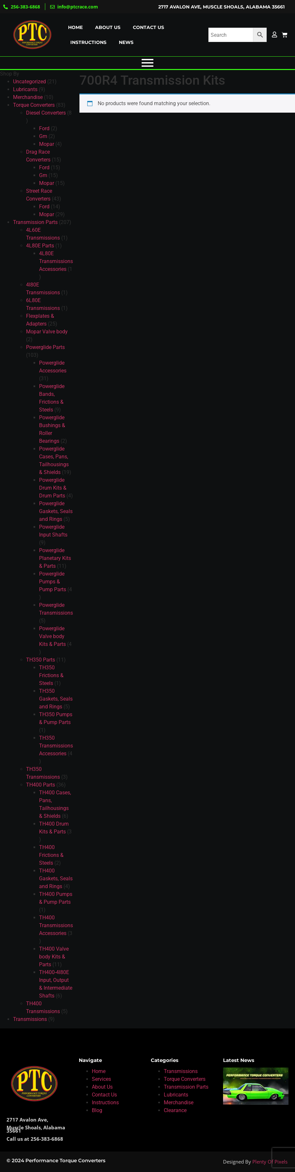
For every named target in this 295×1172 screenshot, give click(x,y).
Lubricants (176, 1095)
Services (101, 1079)
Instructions (88, 42)
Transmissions (181, 1071)
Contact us (148, 27)
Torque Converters (184, 1079)
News (126, 42)
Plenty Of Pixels (270, 1161)
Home (75, 27)
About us (107, 27)
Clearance (175, 1110)
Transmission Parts (186, 1087)
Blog (97, 1110)
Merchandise (178, 1102)
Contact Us (104, 1095)
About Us (102, 1087)
